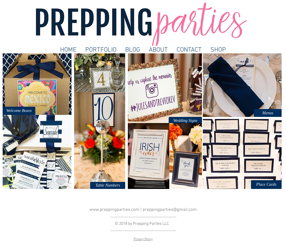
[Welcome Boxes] (19, 111)
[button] (107, 185)
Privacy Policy (143, 239)
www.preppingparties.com (114, 209)
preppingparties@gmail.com (170, 209)
